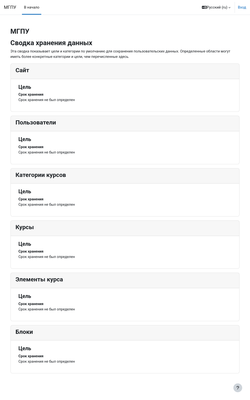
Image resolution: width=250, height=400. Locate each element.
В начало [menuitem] (31, 7)
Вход (242, 7)
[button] (216, 7)
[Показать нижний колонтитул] (237, 387)
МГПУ (10, 7)
